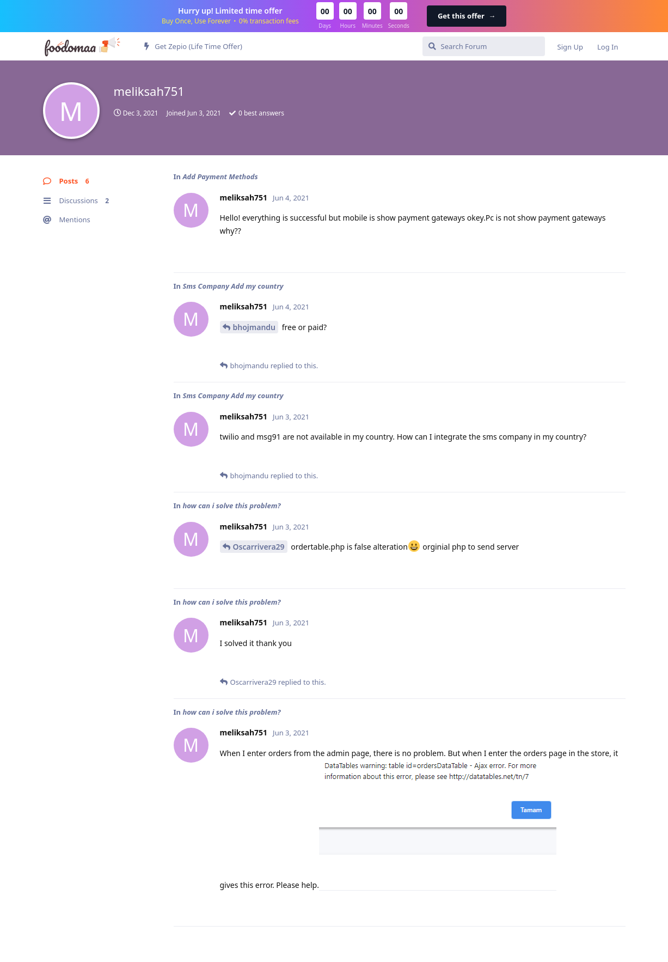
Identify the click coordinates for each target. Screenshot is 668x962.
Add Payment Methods (220, 176)
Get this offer (466, 16)
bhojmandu (254, 327)
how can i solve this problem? (231, 505)
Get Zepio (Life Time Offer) (193, 46)
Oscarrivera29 (259, 546)
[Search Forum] (483, 46)
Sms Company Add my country (232, 286)
